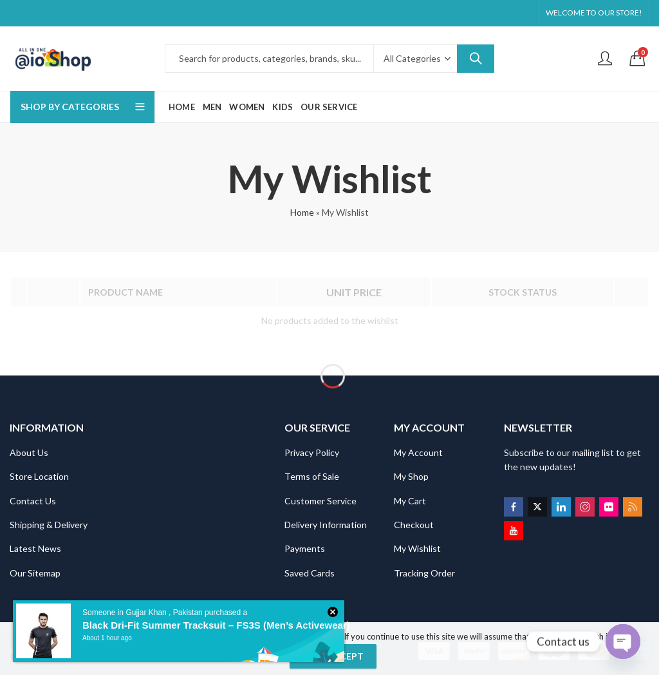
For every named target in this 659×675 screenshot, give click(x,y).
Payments (304, 547)
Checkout (414, 523)
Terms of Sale (311, 475)
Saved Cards (309, 571)
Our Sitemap (35, 571)
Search (475, 58)
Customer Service (320, 499)
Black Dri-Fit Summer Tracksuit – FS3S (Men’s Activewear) (214, 625)
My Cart (410, 499)
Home (302, 212)
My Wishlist (417, 547)
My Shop (411, 475)
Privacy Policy (311, 451)
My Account (418, 451)
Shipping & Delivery (49, 523)
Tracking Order (424, 571)
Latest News (35, 547)
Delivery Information (325, 523)
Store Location (39, 475)
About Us (29, 451)
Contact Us (33, 499)
